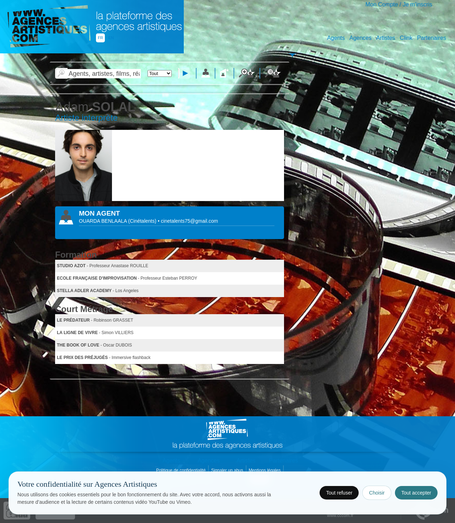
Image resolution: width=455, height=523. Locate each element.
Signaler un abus (227, 470)
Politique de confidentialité (181, 470)
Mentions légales (265, 470)
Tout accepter (416, 493)
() (143, 221)
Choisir (377, 493)
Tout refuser (339, 493)
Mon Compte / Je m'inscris (398, 4)
